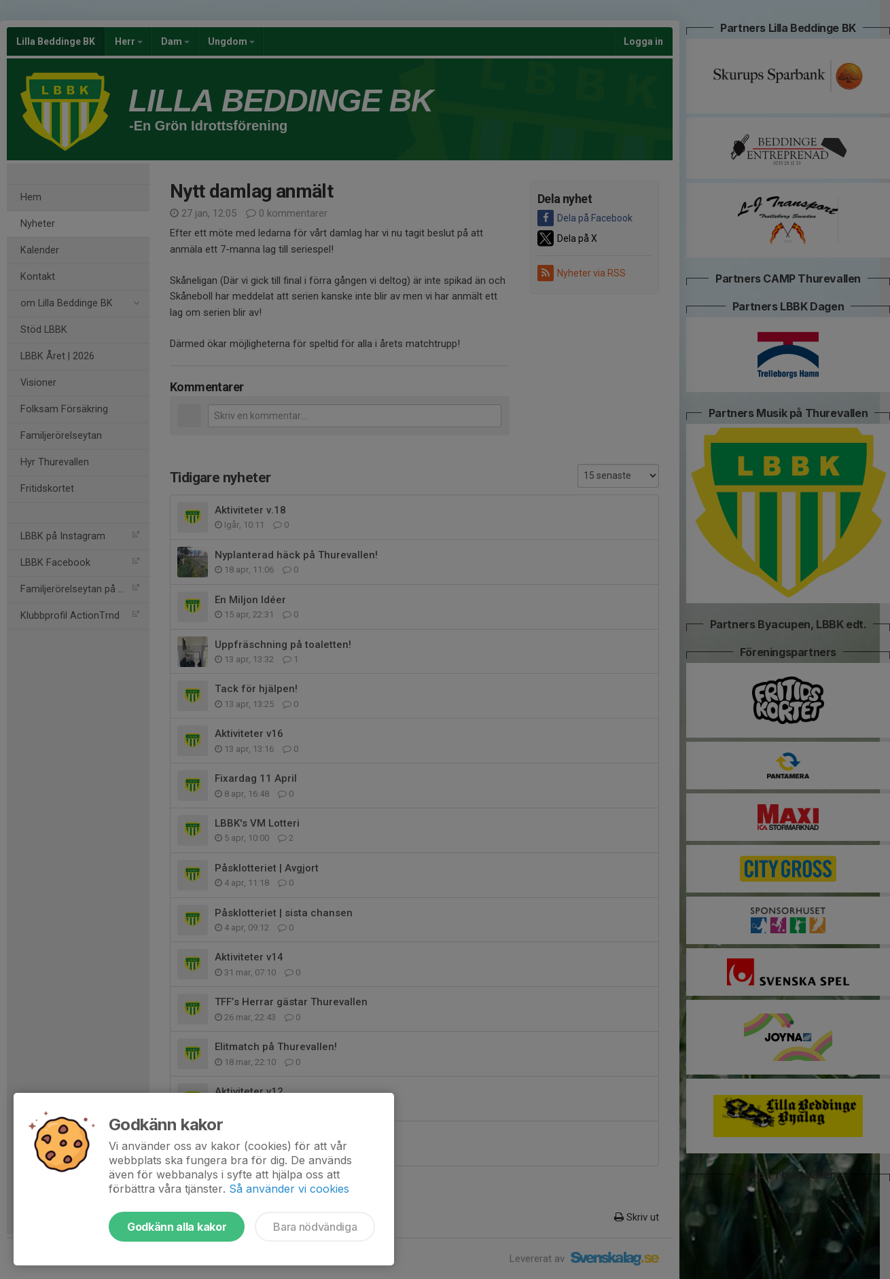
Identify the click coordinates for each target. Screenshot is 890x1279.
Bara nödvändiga (315, 1226)
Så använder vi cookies (289, 1188)
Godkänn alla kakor (176, 1226)
